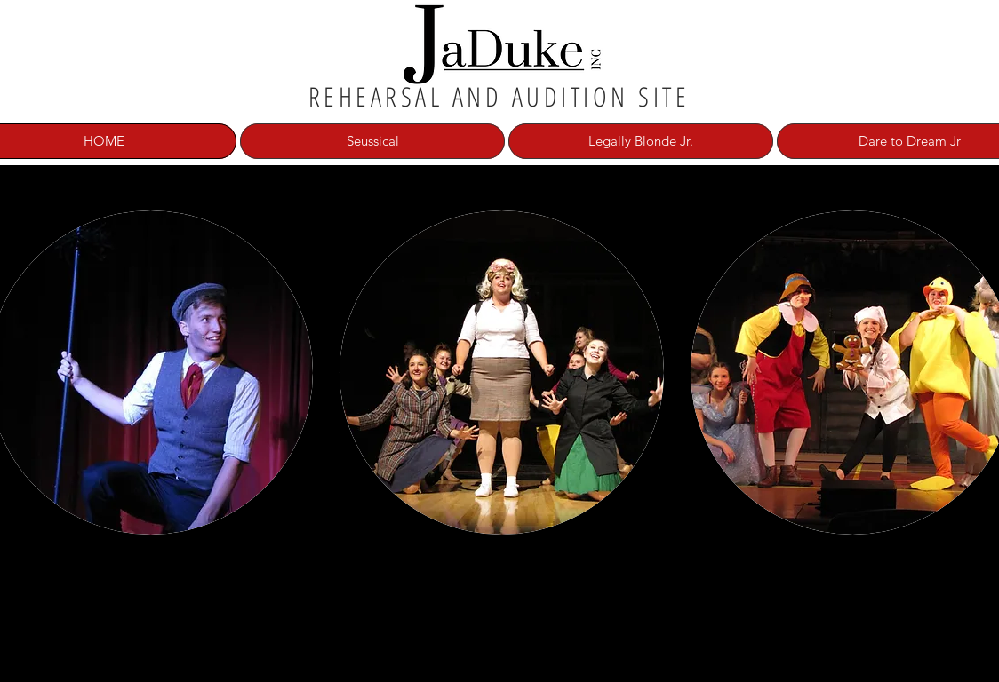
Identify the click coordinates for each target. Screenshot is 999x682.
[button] (502, 372)
